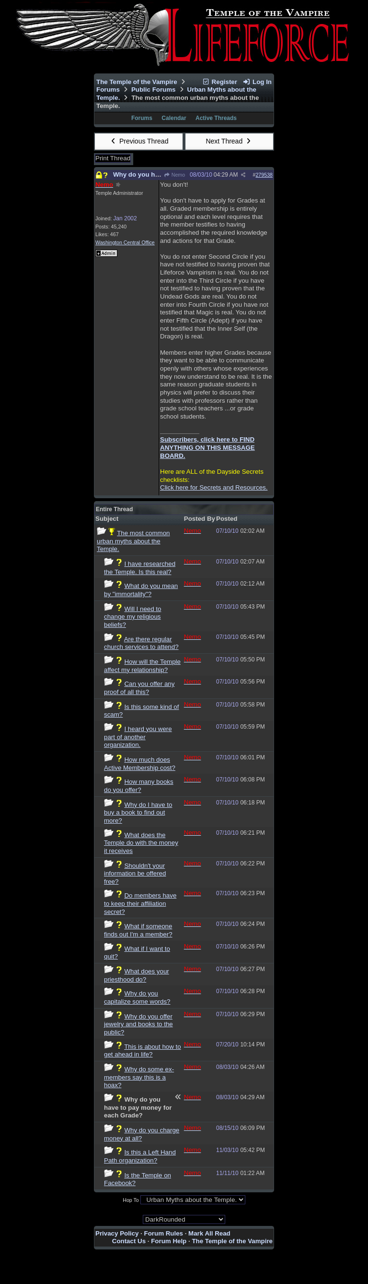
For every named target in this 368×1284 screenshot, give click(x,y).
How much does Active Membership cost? (139, 763)
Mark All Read (209, 1233)
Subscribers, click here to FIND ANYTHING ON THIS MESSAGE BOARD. (207, 447)
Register (219, 81)
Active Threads (216, 118)
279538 (264, 175)
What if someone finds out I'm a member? (138, 930)
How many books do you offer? (138, 785)
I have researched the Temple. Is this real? (139, 568)
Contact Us (129, 1241)
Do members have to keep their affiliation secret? (140, 903)
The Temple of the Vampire (136, 81)
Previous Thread (139, 141)
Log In (257, 81)
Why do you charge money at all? (141, 1134)
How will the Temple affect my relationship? (142, 665)
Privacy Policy (116, 1233)
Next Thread (229, 141)
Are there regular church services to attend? (141, 643)
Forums (108, 89)
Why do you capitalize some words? (137, 997)
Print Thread (112, 158)
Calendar (173, 118)
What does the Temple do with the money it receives (141, 842)
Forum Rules (163, 1233)
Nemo (174, 175)
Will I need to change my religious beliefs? (132, 616)
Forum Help (168, 1241)
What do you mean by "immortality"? (141, 590)
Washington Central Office (125, 242)
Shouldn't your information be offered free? (135, 873)
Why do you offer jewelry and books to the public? (138, 1024)
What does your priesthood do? (136, 975)
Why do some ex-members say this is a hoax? (139, 1077)
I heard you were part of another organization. (138, 736)
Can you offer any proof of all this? (139, 688)
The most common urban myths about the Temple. (133, 540)
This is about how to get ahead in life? (142, 1050)
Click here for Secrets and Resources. (213, 487)
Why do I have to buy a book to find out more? (138, 812)
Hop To (131, 1200)
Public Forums (153, 89)
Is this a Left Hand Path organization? (140, 1156)
